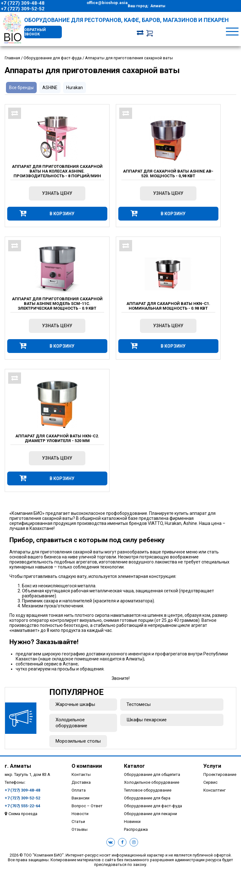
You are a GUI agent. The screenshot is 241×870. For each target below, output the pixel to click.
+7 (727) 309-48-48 (23, 3)
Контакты (81, 774)
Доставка (81, 782)
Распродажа (136, 829)
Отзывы (80, 829)
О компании (87, 766)
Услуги (212, 766)
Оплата (79, 790)
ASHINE (49, 87)
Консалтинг (214, 790)
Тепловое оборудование (147, 790)
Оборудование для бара (147, 798)
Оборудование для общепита (152, 774)
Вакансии (80, 798)
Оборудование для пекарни (150, 813)
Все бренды (21, 87)
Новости (80, 813)
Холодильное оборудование (71, 723)
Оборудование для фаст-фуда (153, 805)
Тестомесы (138, 704)
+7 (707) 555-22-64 (22, 805)
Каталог (134, 766)
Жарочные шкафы (75, 704)
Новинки (132, 821)
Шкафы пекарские (146, 720)
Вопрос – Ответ (87, 805)
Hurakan (74, 87)
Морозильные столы (78, 741)
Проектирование (219, 774)
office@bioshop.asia (107, 2)
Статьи (78, 821)
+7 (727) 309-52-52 (23, 9)
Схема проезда (22, 813)
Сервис (210, 782)
